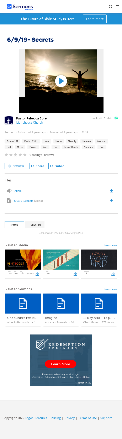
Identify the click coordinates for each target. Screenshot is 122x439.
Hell (9, 147)
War (45, 147)
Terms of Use (87, 418)
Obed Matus (90, 322)
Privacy (69, 418)
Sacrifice (88, 147)
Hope (58, 141)
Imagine (51, 318)
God (102, 147)
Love (46, 141)
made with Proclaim (105, 118)
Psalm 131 (12, 141)
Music (20, 147)
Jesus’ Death (71, 147)
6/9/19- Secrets (28, 201)
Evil (56, 147)
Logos (28, 418)
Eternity (72, 141)
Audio (18, 191)
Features (41, 418)
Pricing (56, 418)
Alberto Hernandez (19, 322)
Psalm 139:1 (31, 141)
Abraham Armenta (56, 322)
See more (110, 245)
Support (106, 418)
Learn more (95, 18)
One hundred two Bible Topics (28, 318)
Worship (101, 141)
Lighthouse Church (29, 122)
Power (33, 147)
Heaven (87, 141)
